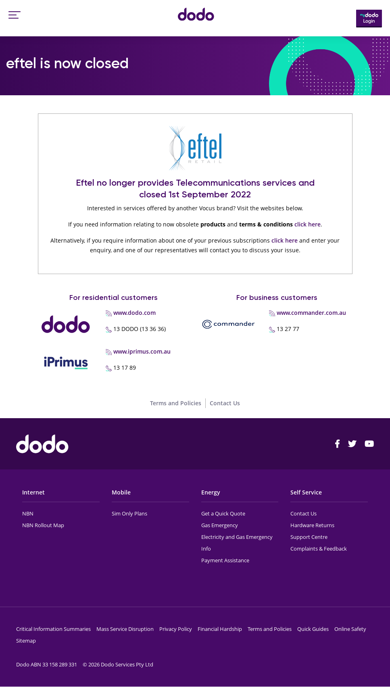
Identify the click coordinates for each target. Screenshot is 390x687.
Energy (210, 492)
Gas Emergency (219, 525)
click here (307, 224)
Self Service (306, 492)
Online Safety (350, 629)
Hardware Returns (312, 525)
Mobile (121, 492)
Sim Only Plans (129, 513)
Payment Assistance (225, 560)
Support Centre (308, 536)
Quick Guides (313, 629)
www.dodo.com (134, 312)
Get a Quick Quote (223, 513)
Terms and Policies (175, 403)
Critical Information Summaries (53, 629)
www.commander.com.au (311, 312)
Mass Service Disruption (125, 629)
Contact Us (225, 403)
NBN (27, 513)
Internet (33, 492)
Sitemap (26, 640)
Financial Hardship (220, 629)
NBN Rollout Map (43, 525)
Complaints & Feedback (318, 548)
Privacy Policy (175, 629)
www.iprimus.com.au (142, 351)
